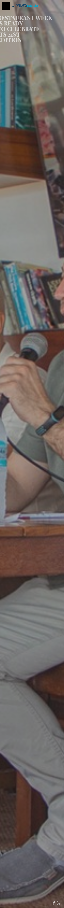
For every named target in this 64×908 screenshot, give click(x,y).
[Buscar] (13, 6)
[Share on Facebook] (59, 903)
